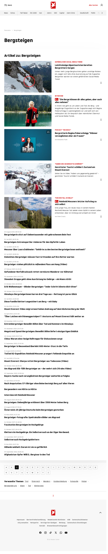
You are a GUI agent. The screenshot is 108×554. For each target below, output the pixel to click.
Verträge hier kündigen (49, 523)
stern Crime (71, 13)
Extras (12, 13)
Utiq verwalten (23, 523)
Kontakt (42, 526)
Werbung (62, 523)
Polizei (84, 481)
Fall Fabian (24, 13)
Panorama (7, 30)
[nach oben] (100, 512)
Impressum (21, 520)
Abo (93, 5)
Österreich (36, 481)
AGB (68, 520)
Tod (29, 486)
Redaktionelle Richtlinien (56, 520)
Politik (93, 13)
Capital (62, 13)
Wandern (46, 481)
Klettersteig (38, 486)
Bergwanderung (10, 486)
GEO (55, 13)
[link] (102, 5)
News (6, 13)
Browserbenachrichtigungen (57, 526)
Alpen (22, 486)
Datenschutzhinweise (80, 520)
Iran (40, 13)
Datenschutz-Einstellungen (77, 523)
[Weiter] (102, 13)
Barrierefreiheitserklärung (36, 520)
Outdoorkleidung (60, 481)
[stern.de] (53, 5)
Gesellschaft (84, 13)
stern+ (49, 13)
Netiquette (34, 523)
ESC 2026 (33, 13)
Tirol (26, 481)
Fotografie (74, 481)
